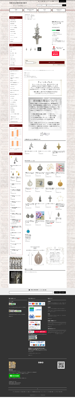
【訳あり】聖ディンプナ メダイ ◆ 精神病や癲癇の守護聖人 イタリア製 (16, 227)
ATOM (61, 391)
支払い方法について (18, 391)
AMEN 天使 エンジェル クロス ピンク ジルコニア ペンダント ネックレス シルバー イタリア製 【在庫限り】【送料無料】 (50, 222)
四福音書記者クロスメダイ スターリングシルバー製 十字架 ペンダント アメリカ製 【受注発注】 (16, 220)
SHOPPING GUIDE (30, 10)
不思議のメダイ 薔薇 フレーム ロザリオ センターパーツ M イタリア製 (16, 214)
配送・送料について (24, 391)
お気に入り (54, 44)
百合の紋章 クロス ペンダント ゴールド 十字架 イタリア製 (16, 250)
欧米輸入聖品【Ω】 (27, 14)
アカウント (48, 1)
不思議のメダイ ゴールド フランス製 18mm (16, 184)
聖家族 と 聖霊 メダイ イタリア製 (16, 232)
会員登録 (53, 1)
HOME (16, 10)
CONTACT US (59, 10)
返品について (55, 64)
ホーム (14, 391)
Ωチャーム (32, 14)
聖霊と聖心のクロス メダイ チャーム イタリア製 (16, 202)
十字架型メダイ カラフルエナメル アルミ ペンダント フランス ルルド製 (60, 173)
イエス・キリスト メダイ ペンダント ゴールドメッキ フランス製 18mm (60, 189)
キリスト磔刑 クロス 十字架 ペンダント (50, 204)
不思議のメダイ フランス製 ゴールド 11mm (18, 178)
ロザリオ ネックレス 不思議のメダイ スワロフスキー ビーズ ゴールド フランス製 (50, 173)
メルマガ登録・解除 (42, 1)
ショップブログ (56, 391)
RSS (59, 391)
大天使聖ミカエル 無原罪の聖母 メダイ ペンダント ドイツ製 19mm (16, 190)
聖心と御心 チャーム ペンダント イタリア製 (44, 151)
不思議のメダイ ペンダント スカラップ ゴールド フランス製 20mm (29, 173)
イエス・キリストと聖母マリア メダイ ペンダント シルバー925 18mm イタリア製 (29, 221)
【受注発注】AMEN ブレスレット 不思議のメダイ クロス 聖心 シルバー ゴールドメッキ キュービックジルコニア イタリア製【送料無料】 (60, 205)
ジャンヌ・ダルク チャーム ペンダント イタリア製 (16, 244)
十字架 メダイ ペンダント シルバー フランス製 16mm (29, 188)
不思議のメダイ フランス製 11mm (12, 177)
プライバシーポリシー (43, 391)
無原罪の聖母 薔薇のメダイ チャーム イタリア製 (16, 208)
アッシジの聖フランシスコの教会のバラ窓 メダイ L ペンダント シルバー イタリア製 (29, 204)
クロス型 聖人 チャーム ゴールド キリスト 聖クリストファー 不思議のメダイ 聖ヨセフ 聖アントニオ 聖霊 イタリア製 (58, 152)
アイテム (62, 1)
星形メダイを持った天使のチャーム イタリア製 (31, 151)
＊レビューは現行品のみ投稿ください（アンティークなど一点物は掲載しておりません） (58, 41)
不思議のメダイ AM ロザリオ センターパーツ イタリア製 (16, 238)
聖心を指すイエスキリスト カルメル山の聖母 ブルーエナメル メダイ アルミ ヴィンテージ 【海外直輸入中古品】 (28, 236)
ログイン (57, 1)
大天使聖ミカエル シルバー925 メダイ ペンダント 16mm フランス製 (40, 173)
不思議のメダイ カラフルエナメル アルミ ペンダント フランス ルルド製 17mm (39, 221)
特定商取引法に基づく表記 (61, 64)
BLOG (44, 10)
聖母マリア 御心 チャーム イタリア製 (39, 204)
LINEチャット (53, 333)
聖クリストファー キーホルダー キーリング (39, 188)
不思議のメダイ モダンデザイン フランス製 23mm (58, 219)
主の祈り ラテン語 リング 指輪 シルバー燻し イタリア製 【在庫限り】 (50, 188)
